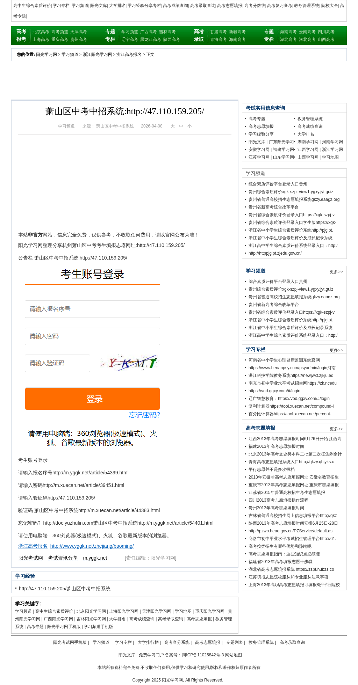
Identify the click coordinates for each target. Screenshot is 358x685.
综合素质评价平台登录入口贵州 (278, 184)
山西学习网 (308, 157)
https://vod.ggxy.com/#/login (274, 390)
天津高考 (78, 31)
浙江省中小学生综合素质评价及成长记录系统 (290, 237)
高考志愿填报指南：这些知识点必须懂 (284, 554)
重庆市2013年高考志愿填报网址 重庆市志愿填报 (294, 484)
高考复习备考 (279, 5)
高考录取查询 (202, 5)
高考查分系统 (176, 642)
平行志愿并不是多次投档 (272, 469)
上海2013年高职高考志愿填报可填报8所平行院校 (294, 584)
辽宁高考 (129, 39)
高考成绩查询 (175, 5)
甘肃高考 (218, 31)
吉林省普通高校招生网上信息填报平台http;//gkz (293, 515)
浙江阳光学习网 (97, 54)
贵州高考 (78, 39)
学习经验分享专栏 (144, 5)
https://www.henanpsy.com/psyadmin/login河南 (292, 367)
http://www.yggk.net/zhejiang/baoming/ (92, 546)
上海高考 (41, 39)
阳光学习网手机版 (64, 626)
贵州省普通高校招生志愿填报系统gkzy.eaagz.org (294, 199)
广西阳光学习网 (58, 619)
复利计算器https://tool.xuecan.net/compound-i (291, 406)
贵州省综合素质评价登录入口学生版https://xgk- (292, 222)
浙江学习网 (332, 149)
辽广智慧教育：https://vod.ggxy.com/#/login (289, 398)
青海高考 (218, 39)
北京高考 (41, 31)
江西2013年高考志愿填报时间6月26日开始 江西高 (295, 438)
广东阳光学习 (281, 141)
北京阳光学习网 (91, 611)
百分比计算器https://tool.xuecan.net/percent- (290, 413)
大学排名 (117, 5)
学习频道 (80, 5)
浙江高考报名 (129, 54)
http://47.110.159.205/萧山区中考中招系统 (64, 588)
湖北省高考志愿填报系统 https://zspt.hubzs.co (291, 569)
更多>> (336, 271)
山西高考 (326, 39)
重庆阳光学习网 (209, 611)
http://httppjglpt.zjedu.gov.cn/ (275, 253)
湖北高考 (288, 39)
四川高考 (326, 31)
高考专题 (35, 626)
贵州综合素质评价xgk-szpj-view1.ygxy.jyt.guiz (291, 191)
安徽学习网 (259, 149)
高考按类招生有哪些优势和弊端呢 (280, 546)
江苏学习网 (259, 157)
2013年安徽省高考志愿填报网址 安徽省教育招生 (294, 477)
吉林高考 (167, 31)
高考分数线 (254, 5)
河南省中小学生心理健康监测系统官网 (284, 360)
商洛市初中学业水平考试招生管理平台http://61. (292, 538)
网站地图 (233, 655)
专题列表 (234, 642)
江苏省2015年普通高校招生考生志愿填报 (287, 492)
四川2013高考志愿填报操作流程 (278, 500)
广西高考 (148, 31)
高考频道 (59, 31)
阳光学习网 (46, 54)
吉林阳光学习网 (91, 619)
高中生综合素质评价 (32, 5)
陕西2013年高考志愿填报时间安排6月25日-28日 (293, 523)
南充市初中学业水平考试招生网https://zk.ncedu (293, 383)
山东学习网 (283, 157)
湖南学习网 (308, 141)
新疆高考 (237, 31)
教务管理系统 (306, 5)
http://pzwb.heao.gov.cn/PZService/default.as (290, 531)
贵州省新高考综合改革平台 (274, 207)
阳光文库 (98, 5)
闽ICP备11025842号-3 (203, 655)
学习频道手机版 (98, 626)
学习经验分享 (261, 134)
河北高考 (307, 39)
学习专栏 (61, 5)
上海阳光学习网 (123, 611)
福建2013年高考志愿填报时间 (276, 446)
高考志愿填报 (229, 5)
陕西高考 (171, 39)
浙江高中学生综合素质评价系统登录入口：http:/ (293, 245)
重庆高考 (59, 39)
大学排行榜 (148, 642)
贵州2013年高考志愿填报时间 (276, 507)
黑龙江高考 (150, 39)
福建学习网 (283, 149)
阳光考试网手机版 (70, 642)
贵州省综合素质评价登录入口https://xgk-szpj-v (292, 214)
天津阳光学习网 (156, 611)
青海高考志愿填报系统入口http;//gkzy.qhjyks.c (291, 461)
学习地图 (183, 611)
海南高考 (237, 39)
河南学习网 (332, 141)
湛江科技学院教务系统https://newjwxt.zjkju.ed (291, 375)
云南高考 (307, 31)
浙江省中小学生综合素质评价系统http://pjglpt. (291, 230)
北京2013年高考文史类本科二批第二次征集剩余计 (295, 454)
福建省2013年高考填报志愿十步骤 (281, 561)
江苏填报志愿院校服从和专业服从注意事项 (288, 577)
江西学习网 (308, 149)
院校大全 (329, 5)
